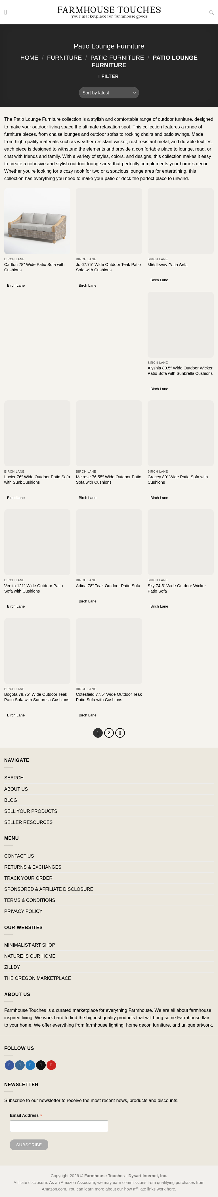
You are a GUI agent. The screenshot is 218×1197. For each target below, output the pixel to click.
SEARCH (14, 778)
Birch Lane (16, 285)
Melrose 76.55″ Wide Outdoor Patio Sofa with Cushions (108, 480)
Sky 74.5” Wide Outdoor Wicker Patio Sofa (177, 588)
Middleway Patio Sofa (168, 265)
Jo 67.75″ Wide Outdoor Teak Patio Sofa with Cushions (108, 267)
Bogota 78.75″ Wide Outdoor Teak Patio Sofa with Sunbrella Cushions (36, 697)
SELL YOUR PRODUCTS (30, 811)
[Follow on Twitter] (30, 1065)
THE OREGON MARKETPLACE (37, 978)
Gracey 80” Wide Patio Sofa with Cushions (178, 480)
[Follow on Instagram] (20, 1065)
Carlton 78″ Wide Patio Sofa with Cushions (34, 267)
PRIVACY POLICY (23, 911)
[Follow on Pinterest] (51, 1065)
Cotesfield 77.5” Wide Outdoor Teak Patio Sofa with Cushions (109, 697)
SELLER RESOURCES (28, 822)
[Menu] (7, 12)
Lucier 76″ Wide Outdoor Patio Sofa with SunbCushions (37, 480)
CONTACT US (19, 855)
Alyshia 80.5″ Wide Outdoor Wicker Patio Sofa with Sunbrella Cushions (180, 371)
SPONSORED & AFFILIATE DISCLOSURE (48, 889)
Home (29, 57)
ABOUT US (16, 789)
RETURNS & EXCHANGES (32, 867)
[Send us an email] (41, 1065)
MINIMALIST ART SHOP (29, 945)
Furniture (64, 57)
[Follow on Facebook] (9, 1065)
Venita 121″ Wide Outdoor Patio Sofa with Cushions (33, 588)
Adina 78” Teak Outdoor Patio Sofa (108, 585)
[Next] (120, 733)
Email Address (26, 1116)
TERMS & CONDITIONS (29, 900)
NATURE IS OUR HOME (29, 956)
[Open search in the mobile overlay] (211, 12)
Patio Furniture (117, 57)
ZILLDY (12, 967)
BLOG (10, 800)
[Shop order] (109, 92)
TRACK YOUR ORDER (28, 878)
